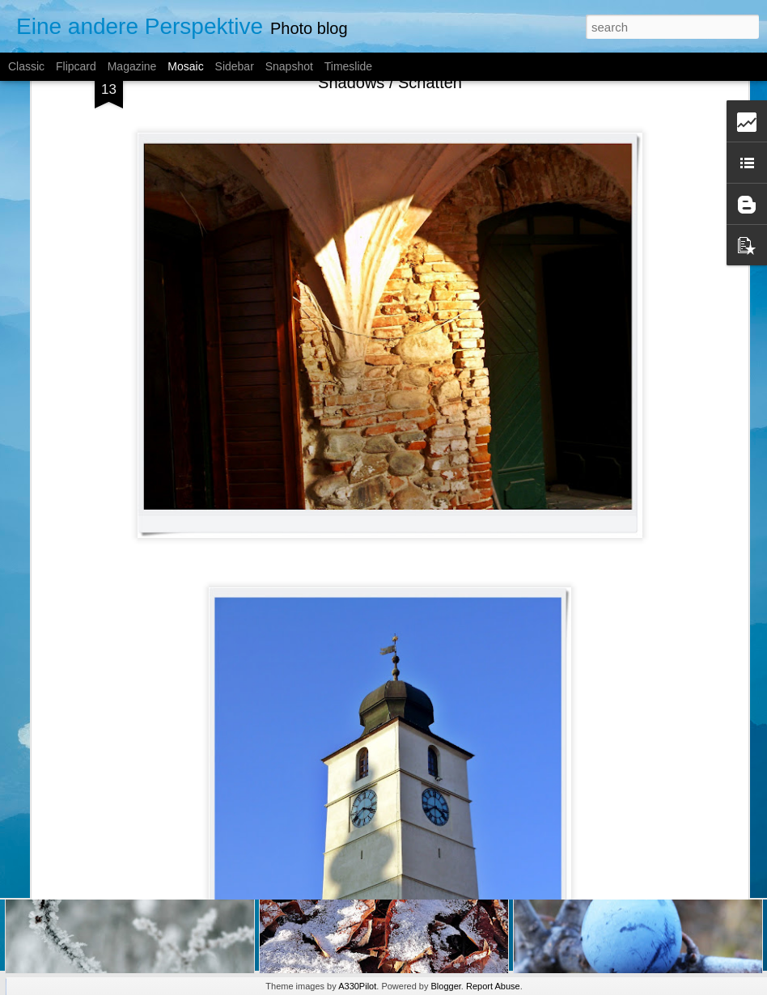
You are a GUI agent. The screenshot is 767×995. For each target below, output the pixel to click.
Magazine (132, 66)
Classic (26, 66)
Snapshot (289, 66)
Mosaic (185, 66)
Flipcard (76, 66)
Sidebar (234, 66)
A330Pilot (357, 986)
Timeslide (348, 66)
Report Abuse (493, 986)
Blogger (446, 986)
